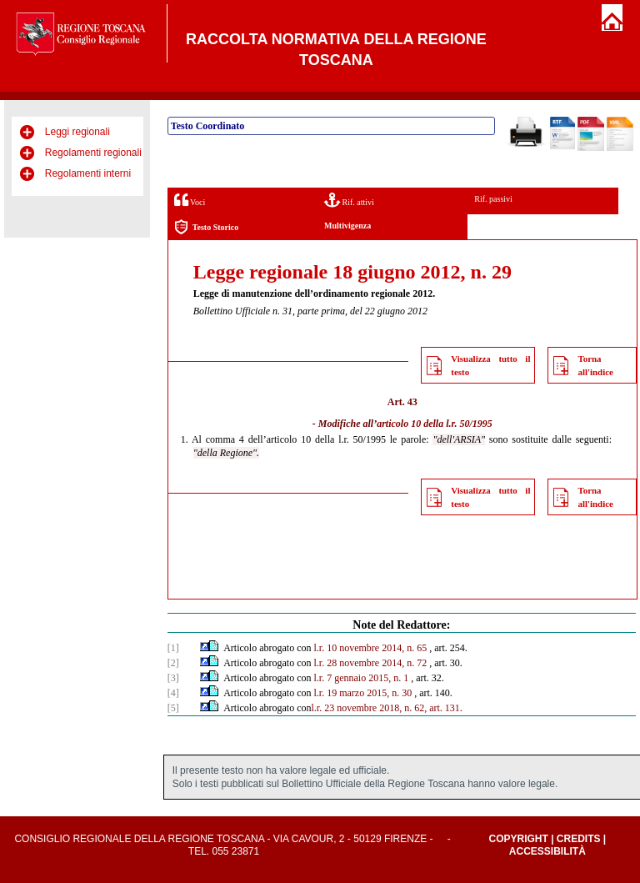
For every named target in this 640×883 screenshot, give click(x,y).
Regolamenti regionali (93, 152)
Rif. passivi (493, 198)
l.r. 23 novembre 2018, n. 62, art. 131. (387, 708)
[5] (173, 708)
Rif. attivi (349, 200)
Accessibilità (547, 851)
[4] (173, 693)
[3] (173, 678)
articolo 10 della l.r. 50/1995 (434, 423)
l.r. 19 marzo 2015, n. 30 (363, 693)
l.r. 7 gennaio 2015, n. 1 (361, 678)
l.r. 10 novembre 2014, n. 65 (371, 648)
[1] (173, 648)
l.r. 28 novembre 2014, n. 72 (371, 663)
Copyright (518, 839)
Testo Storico (206, 227)
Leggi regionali (77, 132)
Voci (189, 200)
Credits (579, 839)
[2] (173, 663)
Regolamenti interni (88, 173)
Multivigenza (347, 225)
